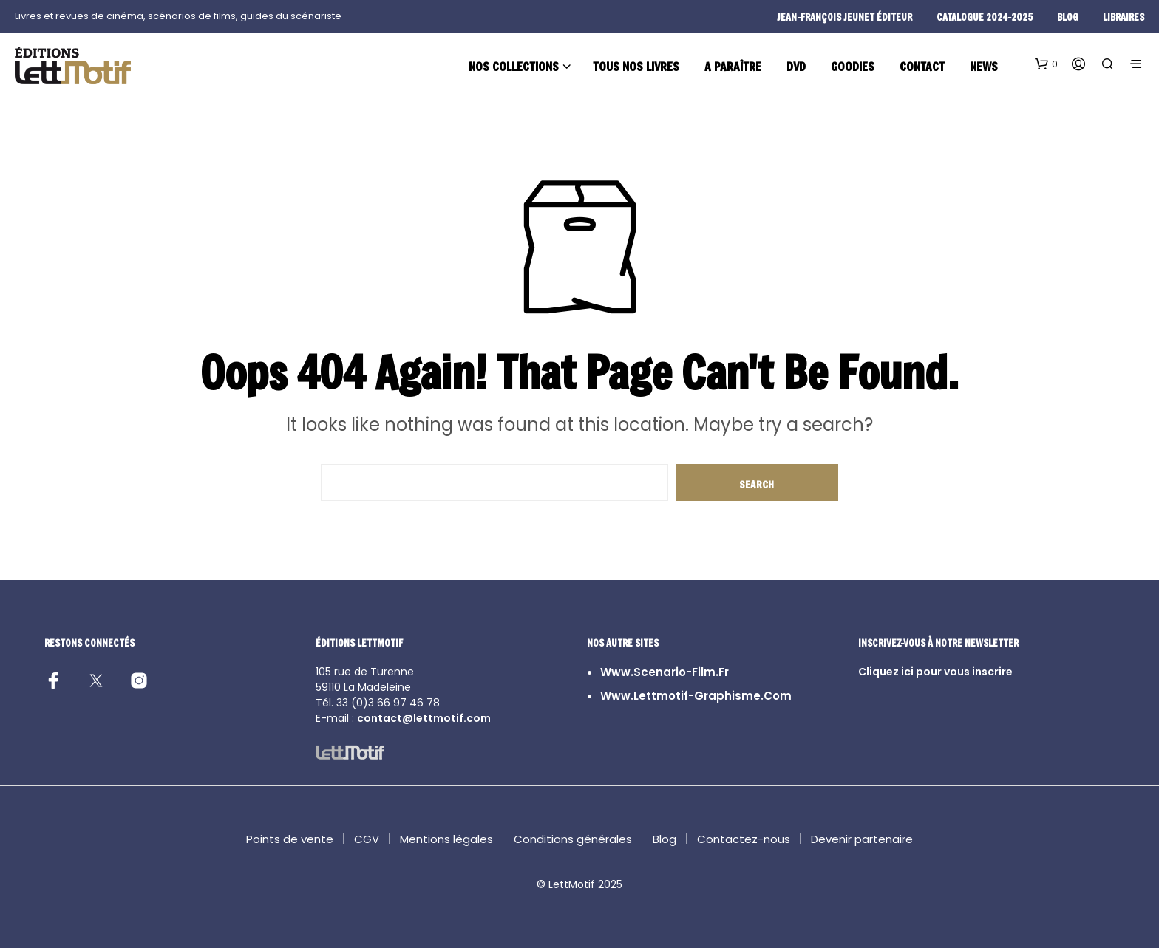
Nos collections (514, 66)
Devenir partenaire (862, 839)
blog (1067, 17)
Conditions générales (573, 839)
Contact (922, 66)
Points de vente (289, 839)
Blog (664, 839)
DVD (796, 66)
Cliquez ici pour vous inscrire (935, 671)
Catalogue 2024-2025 (985, 17)
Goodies (852, 66)
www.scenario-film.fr (664, 672)
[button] (1046, 64)
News (984, 66)
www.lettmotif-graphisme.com (696, 695)
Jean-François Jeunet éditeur (844, 17)
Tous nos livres (636, 66)
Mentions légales (446, 839)
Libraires (1123, 17)
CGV (366, 839)
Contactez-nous (743, 839)
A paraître (732, 66)
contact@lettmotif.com (424, 718)
